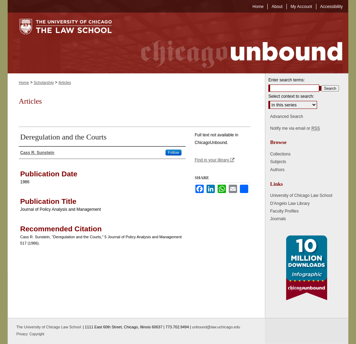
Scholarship (44, 82)
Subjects (278, 161)
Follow (173, 152)
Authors (277, 169)
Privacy (22, 334)
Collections (280, 154)
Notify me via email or (295, 128)
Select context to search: (291, 96)
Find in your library (214, 160)
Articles (64, 82)
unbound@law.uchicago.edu (216, 327)
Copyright (37, 334)
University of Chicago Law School (301, 195)
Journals (278, 218)
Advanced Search (286, 116)
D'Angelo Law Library (290, 203)
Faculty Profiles (284, 211)
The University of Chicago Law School (48, 327)
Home (24, 82)
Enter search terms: (286, 80)
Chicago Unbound (235, 43)
